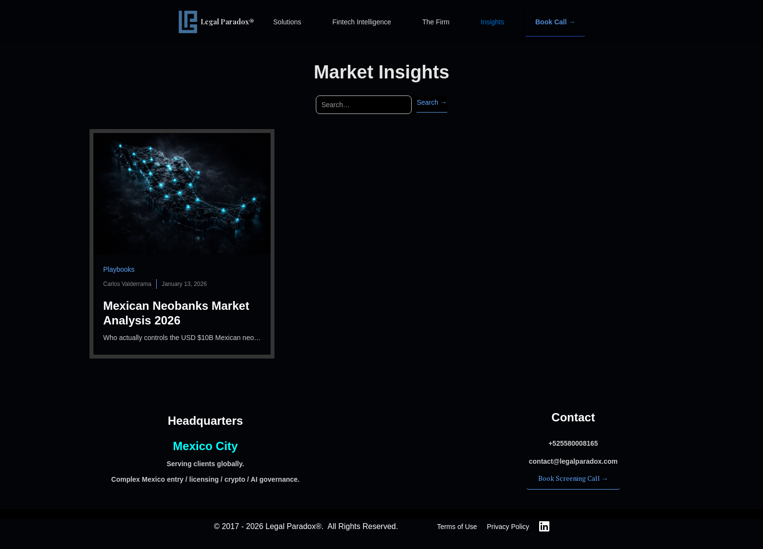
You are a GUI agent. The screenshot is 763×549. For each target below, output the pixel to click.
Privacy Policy (508, 526)
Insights (492, 22)
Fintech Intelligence (361, 22)
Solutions (287, 22)
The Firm (436, 22)
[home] (221, 22)
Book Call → (555, 22)
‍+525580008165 (573, 443)
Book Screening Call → (573, 478)
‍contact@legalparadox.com (573, 461)
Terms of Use (457, 526)
